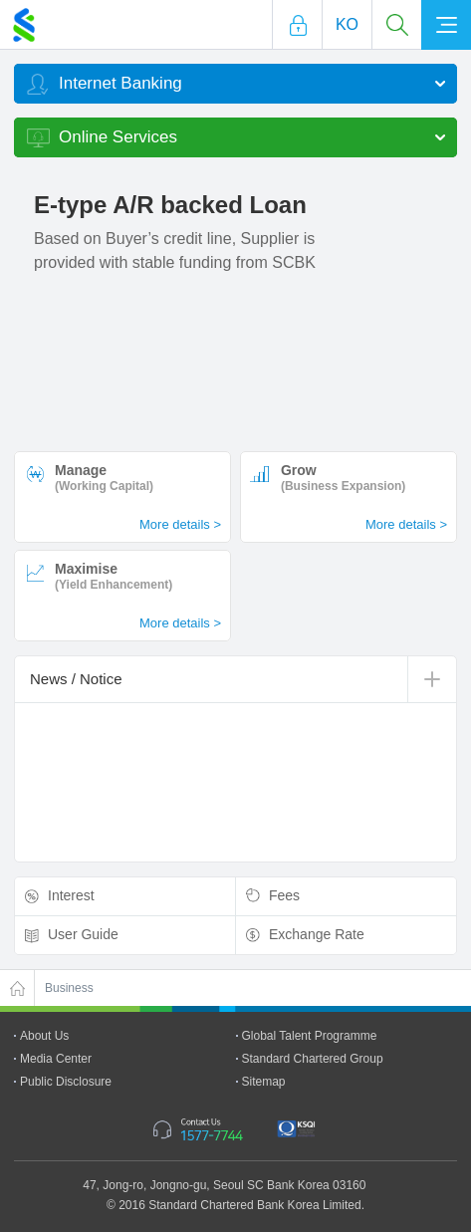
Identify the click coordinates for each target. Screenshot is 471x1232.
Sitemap (264, 1082)
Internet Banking (120, 83)
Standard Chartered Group (312, 1059)
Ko (347, 24)
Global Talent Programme (309, 1036)
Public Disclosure (66, 1082)
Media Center (56, 1059)
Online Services (118, 136)
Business (69, 988)
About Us (44, 1036)
